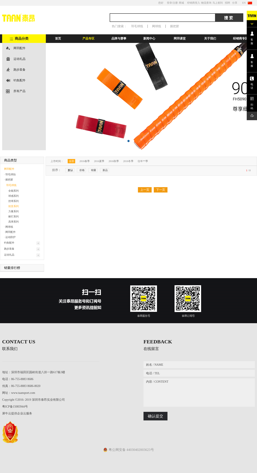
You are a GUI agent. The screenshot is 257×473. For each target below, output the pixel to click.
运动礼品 (19, 59)
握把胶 (174, 26)
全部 (71, 161)
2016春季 (84, 161)
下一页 (160, 189)
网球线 (156, 26)
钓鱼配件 (19, 80)
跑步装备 (19, 69)
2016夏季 (99, 161)
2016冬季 (128, 161)
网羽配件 (19, 48)
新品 (105, 170)
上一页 (144, 189)
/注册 (175, 2)
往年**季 (143, 161)
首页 (58, 38)
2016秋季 (114, 161)
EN (244, 2)
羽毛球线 (137, 26)
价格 (82, 170)
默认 (70, 170)
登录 (169, 2)
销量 (93, 170)
